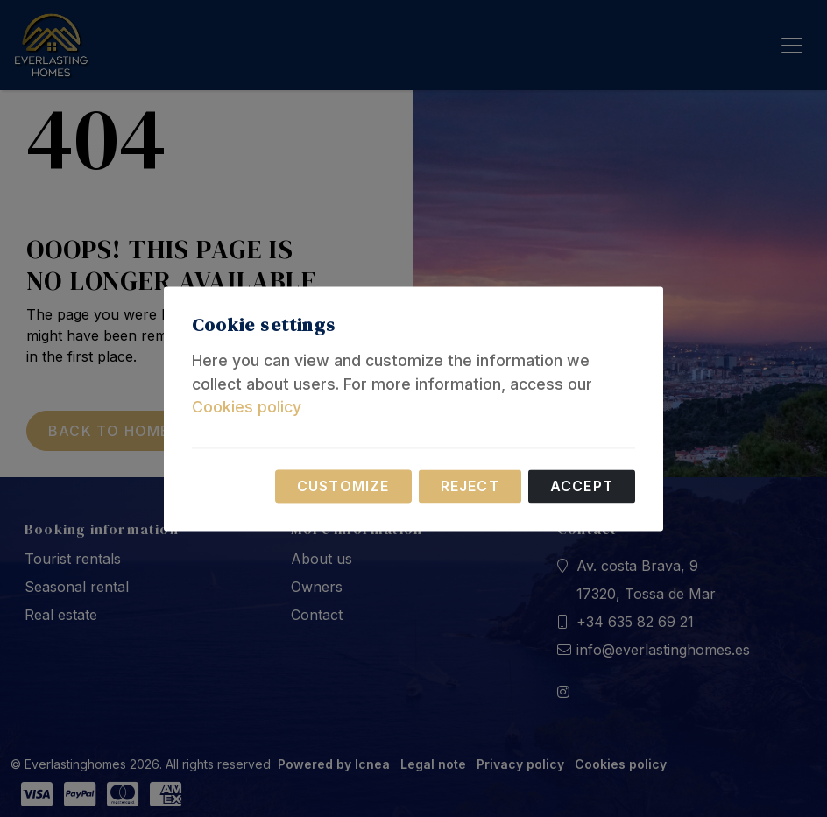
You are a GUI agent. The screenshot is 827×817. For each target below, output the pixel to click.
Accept (581, 486)
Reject (470, 486)
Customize (343, 486)
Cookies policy (246, 407)
